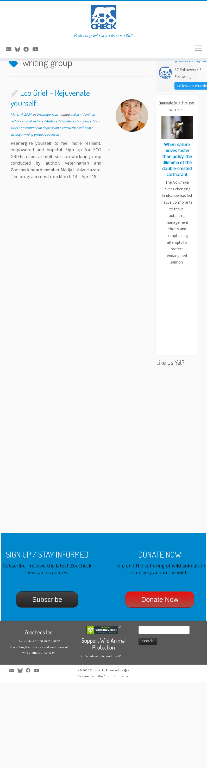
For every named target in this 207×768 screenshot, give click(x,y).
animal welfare (33, 140)
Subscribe (47, 619)
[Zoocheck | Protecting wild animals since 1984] (103, 17)
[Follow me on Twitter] (19, 49)
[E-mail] (10, 49)
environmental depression (40, 147)
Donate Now (159, 619)
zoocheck (52, 154)
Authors (52, 140)
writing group (33, 154)
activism (76, 134)
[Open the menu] (198, 49)
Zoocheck (97, 690)
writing (16, 154)
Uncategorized (47, 134)
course (86, 140)
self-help (84, 147)
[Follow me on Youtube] (37, 49)
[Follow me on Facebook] (27, 49)
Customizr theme (116, 696)
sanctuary (68, 147)
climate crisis (70, 140)
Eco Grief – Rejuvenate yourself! (50, 117)
